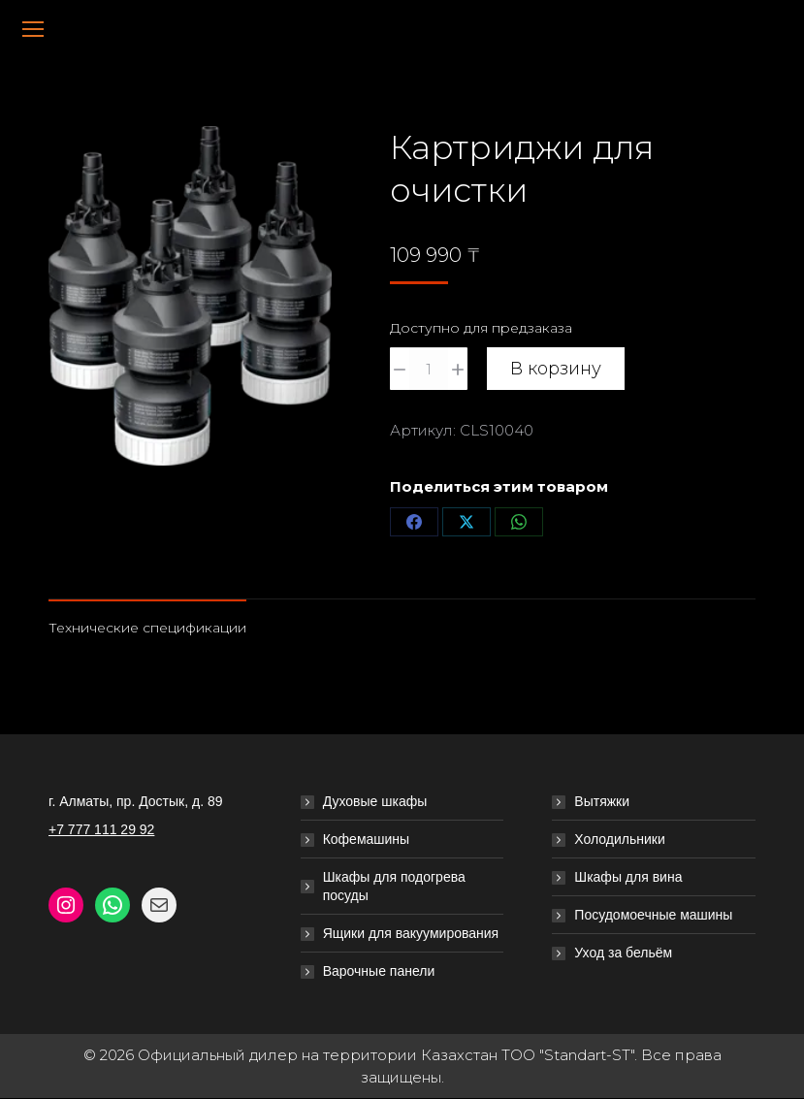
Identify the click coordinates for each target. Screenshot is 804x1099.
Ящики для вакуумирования (411, 933)
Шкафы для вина (628, 877)
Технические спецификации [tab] (147, 627)
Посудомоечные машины (653, 914)
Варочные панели (379, 971)
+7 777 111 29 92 (101, 829)
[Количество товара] (428, 368)
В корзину (555, 368)
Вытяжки (601, 801)
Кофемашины (366, 839)
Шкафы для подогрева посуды (394, 886)
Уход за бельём (623, 952)
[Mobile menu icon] (33, 29)
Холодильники (619, 839)
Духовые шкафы (375, 801)
